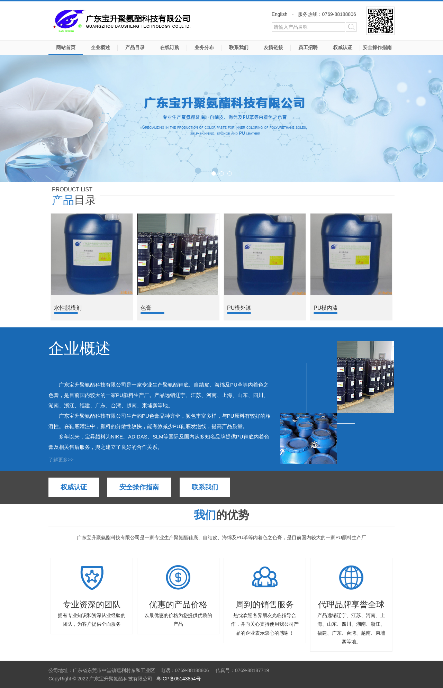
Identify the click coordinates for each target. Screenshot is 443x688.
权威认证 (342, 47)
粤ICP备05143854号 (178, 678)
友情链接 (273, 47)
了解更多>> (60, 459)
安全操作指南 (377, 47)
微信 (380, 21)
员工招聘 (308, 47)
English (280, 14)
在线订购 (169, 47)
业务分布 (204, 47)
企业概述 (100, 47)
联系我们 (238, 47)
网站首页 (65, 47)
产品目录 (135, 47)
